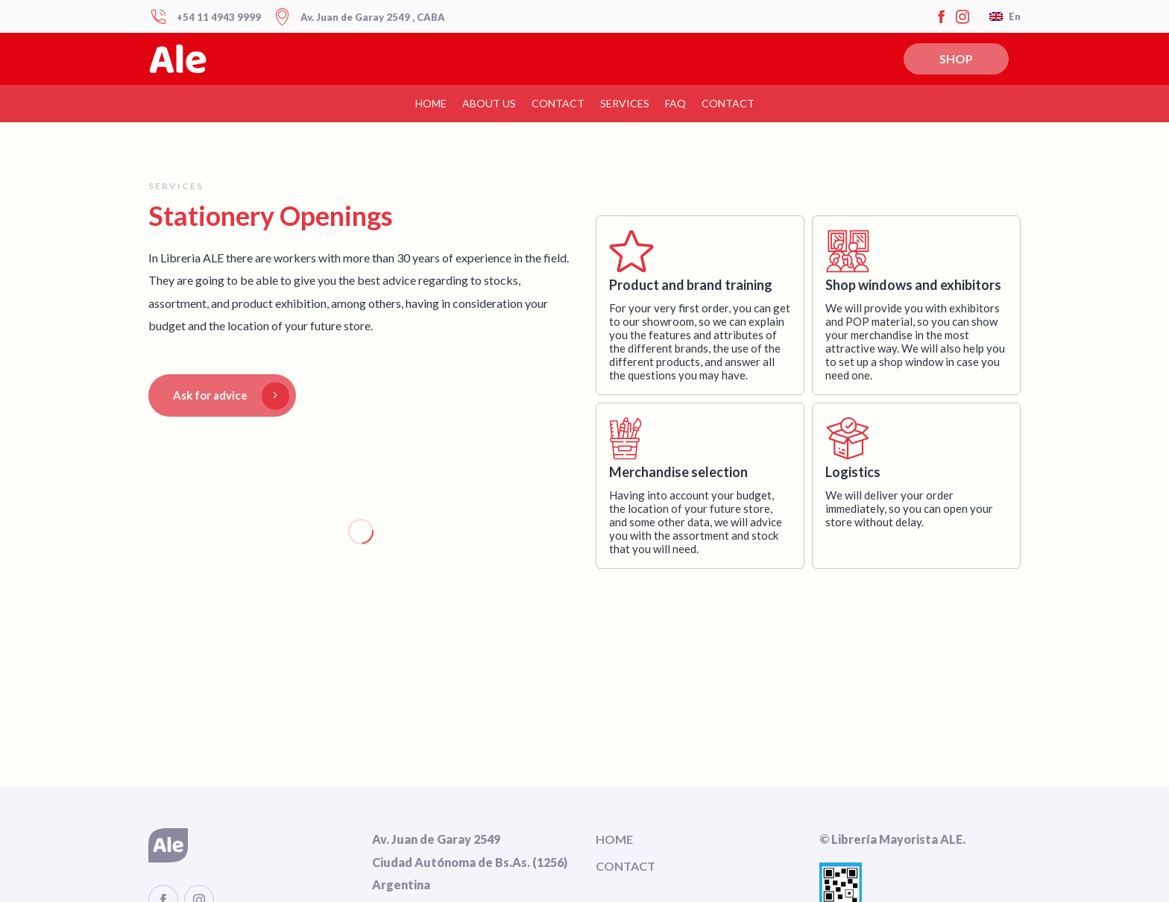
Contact (728, 103)
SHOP (956, 58)
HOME (431, 103)
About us (489, 103)
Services (624, 103)
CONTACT (558, 103)
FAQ (675, 103)
